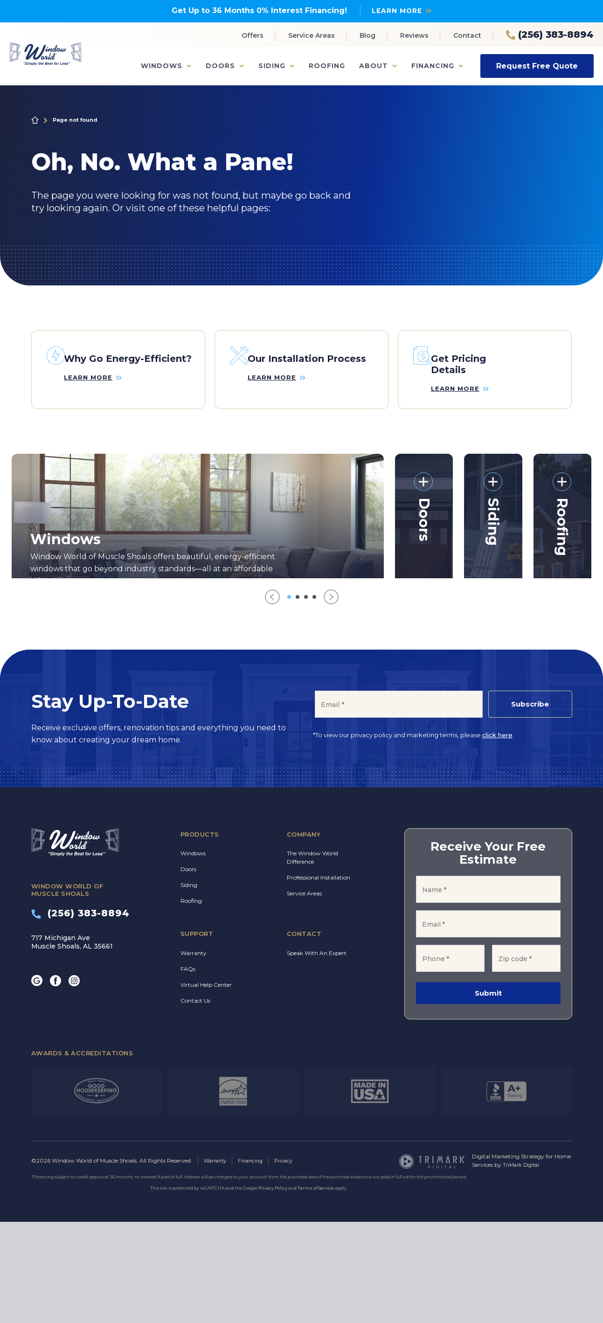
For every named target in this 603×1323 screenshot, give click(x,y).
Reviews (414, 35)
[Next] (331, 699)
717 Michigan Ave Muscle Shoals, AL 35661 (72, 1043)
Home (35, 120)
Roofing (327, 66)
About (373, 66)
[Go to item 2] (297, 698)
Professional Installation (318, 979)
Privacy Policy (272, 1289)
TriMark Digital (523, 1266)
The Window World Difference (312, 959)
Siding (271, 66)
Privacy (290, 1262)
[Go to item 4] (314, 698)
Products (199, 936)
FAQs (187, 1070)
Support (197, 1035)
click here (497, 836)
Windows (161, 66)
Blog (367, 35)
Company (304, 936)
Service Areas (311, 35)
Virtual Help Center (206, 1086)
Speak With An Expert (317, 1054)
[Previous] (272, 699)
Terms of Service (316, 1289)
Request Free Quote (537, 65)
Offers (252, 35)
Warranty (193, 1054)
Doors (220, 66)
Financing (432, 66)
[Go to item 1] (289, 698)
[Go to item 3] (306, 698)
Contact (467, 35)
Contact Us (195, 1102)
